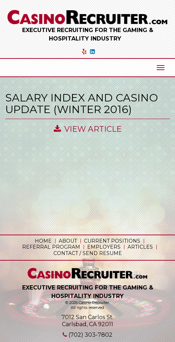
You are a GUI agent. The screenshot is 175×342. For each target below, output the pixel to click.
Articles (140, 247)
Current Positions (112, 241)
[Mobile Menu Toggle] (160, 67)
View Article (88, 129)
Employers (104, 247)
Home (43, 241)
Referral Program (51, 247)
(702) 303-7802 (90, 334)
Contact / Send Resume (87, 253)
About (68, 241)
